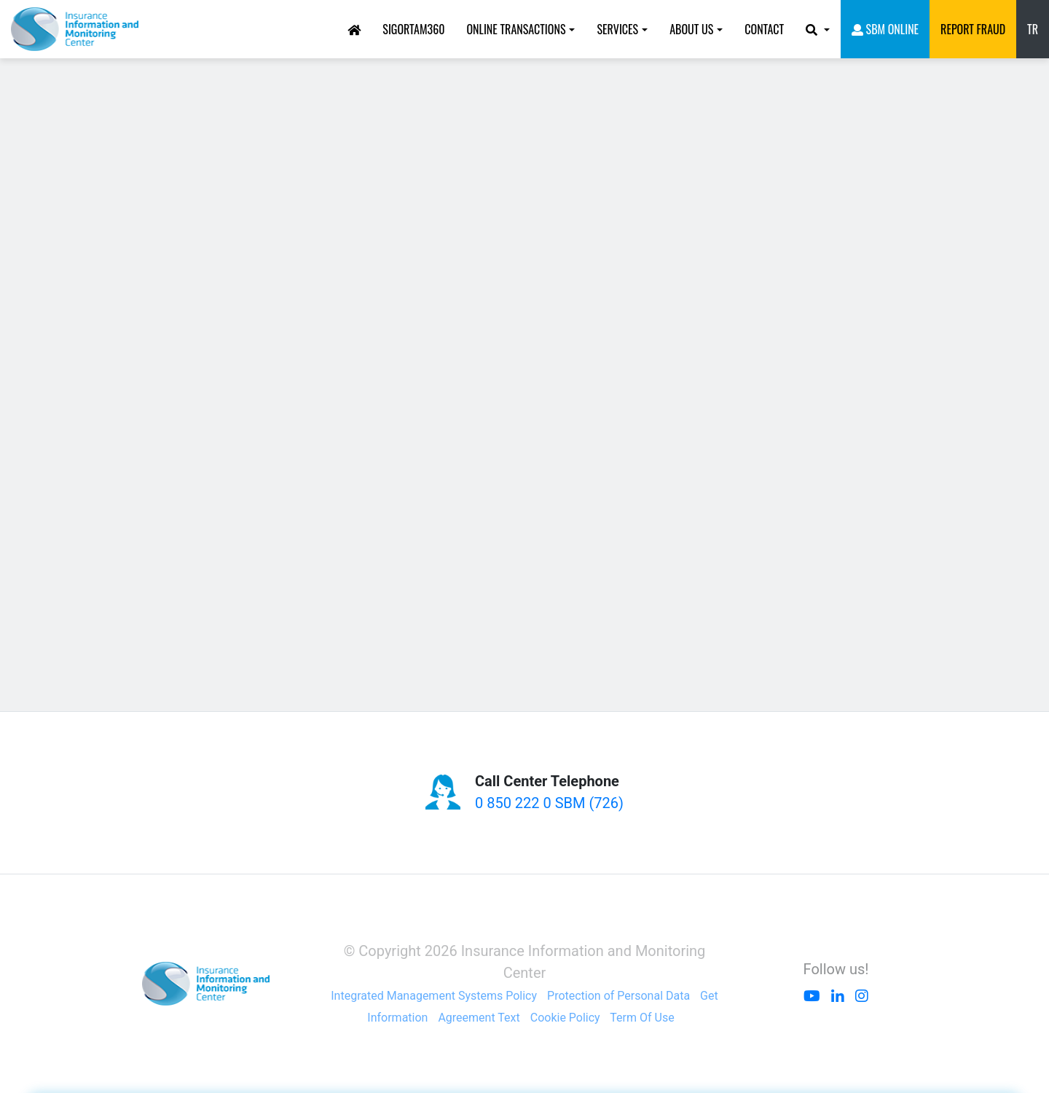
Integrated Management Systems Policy (434, 996)
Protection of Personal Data (618, 996)
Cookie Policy (565, 1018)
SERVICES (617, 29)
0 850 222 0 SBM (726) (549, 803)
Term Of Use (642, 1018)
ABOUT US (691, 29)
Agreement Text (478, 1018)
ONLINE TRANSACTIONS (515, 29)
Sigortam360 (413, 29)
